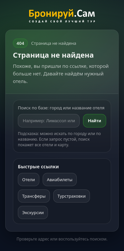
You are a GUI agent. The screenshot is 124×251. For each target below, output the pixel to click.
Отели (28, 179)
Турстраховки (72, 196)
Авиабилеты (59, 179)
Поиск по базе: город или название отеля (61, 108)
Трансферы (34, 196)
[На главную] (62, 16)
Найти (94, 120)
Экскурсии (33, 212)
